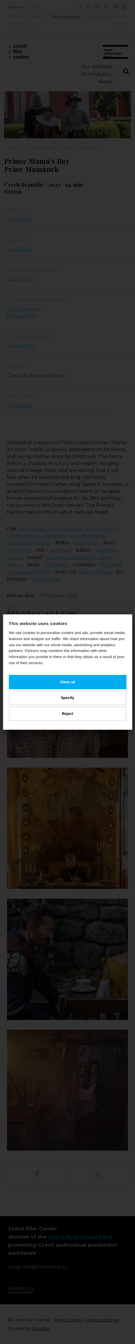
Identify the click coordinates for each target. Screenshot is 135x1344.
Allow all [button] (67, 682)
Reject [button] (67, 713)
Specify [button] (67, 698)
